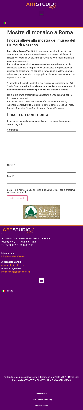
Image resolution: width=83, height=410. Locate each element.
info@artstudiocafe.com (12, 256)
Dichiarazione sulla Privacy (41, 399)
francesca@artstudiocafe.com (16, 272)
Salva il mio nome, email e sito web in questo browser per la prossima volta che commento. (41, 191)
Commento (13, 130)
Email (10, 176)
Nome (11, 165)
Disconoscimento (41, 406)
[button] (41, 13)
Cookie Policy (41, 393)
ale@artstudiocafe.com (12, 265)
